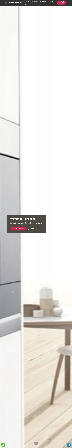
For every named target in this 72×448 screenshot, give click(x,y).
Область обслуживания (39, 1)
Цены (50, 1)
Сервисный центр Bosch (15, 2)
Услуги (28, 1)
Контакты (37, 4)
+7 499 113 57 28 (62, 2)
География (29, 4)
